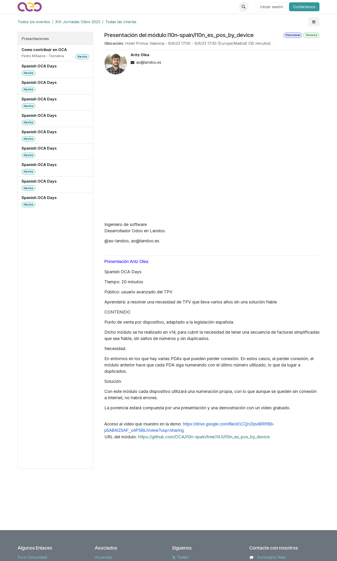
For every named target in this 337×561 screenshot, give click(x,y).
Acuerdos (103, 557)
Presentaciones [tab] (35, 38)
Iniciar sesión (271, 6)
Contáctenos (304, 6)
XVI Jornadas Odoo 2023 (77, 21)
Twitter (180, 557)
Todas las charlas (120, 21)
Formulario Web (271, 557)
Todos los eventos (34, 21)
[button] (244, 7)
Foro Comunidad (32, 557)
